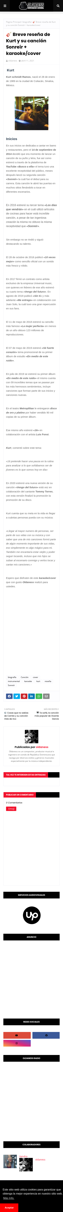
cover (35, 677)
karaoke (28, 681)
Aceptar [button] (9, 1207)
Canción (24, 677)
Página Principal (13, 21)
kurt (38, 681)
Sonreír (11, 685)
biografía (27, 21)
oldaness (12, 60)
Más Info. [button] (8, 1198)
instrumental (14, 681)
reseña (48, 681)
